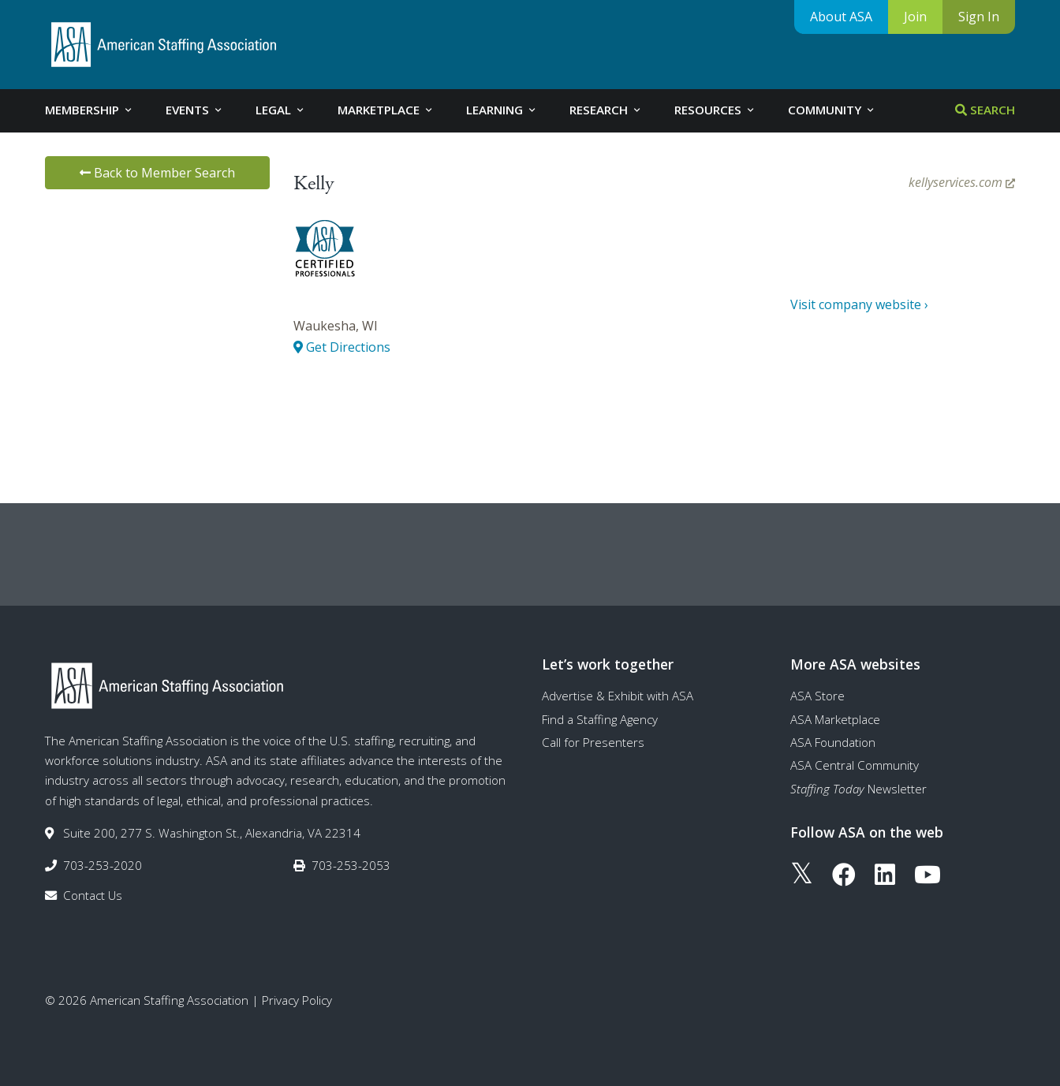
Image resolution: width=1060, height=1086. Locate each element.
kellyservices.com (962, 182)
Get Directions (341, 347)
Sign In (978, 16)
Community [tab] (832, 110)
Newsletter (858, 789)
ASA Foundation (832, 742)
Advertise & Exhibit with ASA (617, 695)
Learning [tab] (502, 110)
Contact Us (92, 895)
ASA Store (817, 695)
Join (915, 16)
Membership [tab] (89, 110)
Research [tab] (606, 110)
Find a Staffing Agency (600, 719)
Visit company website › (859, 304)
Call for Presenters (593, 742)
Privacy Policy (297, 1000)
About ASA (841, 16)
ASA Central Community (854, 765)
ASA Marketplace (835, 719)
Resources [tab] (715, 110)
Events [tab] (195, 110)
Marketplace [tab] (386, 110)
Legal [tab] (281, 110)
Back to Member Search (157, 172)
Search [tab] (985, 110)
